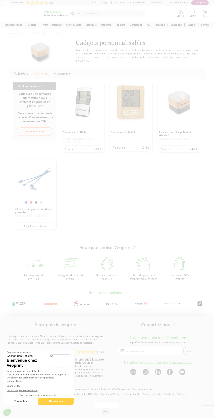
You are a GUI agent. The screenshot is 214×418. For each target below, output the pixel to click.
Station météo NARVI (75, 132)
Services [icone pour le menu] (205, 24)
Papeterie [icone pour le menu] (120, 24)
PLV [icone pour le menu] (148, 24)
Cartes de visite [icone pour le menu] (73, 24)
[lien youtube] (182, 372)
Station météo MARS (123, 132)
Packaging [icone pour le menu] (160, 24)
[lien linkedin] (158, 372)
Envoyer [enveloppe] (190, 350)
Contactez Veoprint (152, 394)
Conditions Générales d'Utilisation (82, 394)
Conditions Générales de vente (116, 394)
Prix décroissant (63, 73)
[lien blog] (133, 372)
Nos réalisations (179, 2)
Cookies (137, 394)
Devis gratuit (200, 2)
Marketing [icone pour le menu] (106, 24)
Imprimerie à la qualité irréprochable (89, 361)
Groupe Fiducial (98, 389)
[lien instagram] (145, 372)
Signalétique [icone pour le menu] (136, 24)
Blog (104, 2)
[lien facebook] (170, 372)
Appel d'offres (138, 2)
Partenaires (182, 394)
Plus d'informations (35, 226)
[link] (26, 203)
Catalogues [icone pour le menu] (90, 24)
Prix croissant (40, 73)
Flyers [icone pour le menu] (45, 24)
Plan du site (169, 394)
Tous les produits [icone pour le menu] (13, 24)
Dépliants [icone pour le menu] (57, 24)
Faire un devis (35, 131)
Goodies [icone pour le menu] (32, 24)
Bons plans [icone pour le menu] (176, 24)
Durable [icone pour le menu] (191, 24)
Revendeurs (158, 2)
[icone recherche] (72, 14)
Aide (93, 2)
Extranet (120, 2)
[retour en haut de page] (105, 411)
